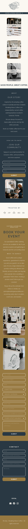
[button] (14, 13)
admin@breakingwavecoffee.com (14, 291)
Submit (14, 175)
